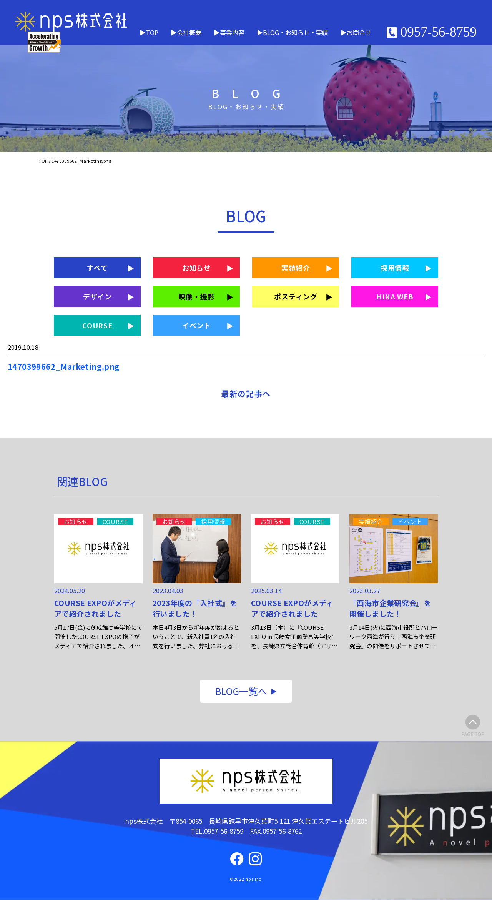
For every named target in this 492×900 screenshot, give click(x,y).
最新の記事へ (246, 393)
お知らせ (196, 268)
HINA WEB (395, 296)
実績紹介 (296, 268)
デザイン (97, 296)
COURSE (97, 325)
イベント (196, 325)
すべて (97, 268)
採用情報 (395, 268)
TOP (152, 32)
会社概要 (189, 32)
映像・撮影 (196, 296)
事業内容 (232, 32)
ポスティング (295, 296)
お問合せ (359, 32)
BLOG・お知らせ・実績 (295, 32)
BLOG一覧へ (241, 691)
